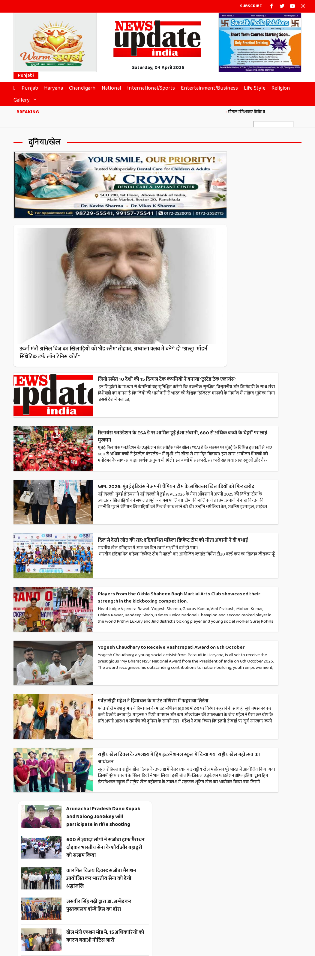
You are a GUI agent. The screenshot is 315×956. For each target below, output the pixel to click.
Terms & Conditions (150, 932)
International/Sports (154, 89)
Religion (283, 89)
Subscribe (251, 6)
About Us (95, 932)
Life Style (257, 89)
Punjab (33, 89)
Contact (118, 932)
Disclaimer (218, 932)
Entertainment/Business (212, 89)
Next (189, 802)
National (114, 89)
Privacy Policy (188, 932)
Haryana (56, 89)
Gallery (24, 101)
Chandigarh (85, 89)
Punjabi (26, 76)
